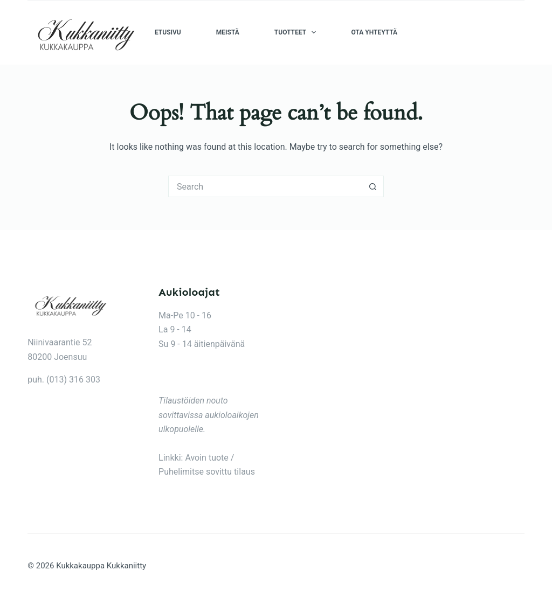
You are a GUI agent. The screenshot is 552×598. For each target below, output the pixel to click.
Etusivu (168, 32)
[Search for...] (265, 186)
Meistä (227, 32)
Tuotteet (297, 32)
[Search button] (373, 186)
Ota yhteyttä (374, 32)
